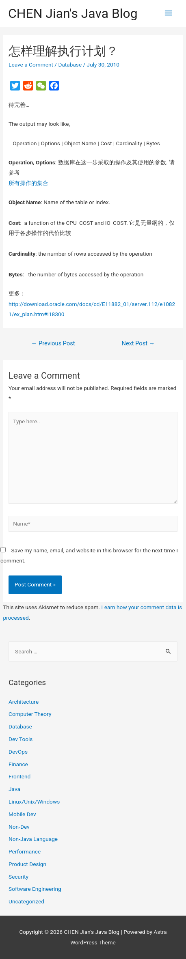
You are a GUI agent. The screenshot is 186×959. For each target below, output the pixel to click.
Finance (18, 764)
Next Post (138, 343)
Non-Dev (19, 826)
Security (18, 876)
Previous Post (53, 343)
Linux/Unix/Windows (34, 801)
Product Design (27, 864)
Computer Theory (30, 714)
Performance (25, 851)
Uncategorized (26, 901)
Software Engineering (35, 889)
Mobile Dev (22, 814)
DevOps (18, 751)
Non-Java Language (33, 839)
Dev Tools (20, 739)
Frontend (19, 776)
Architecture (24, 701)
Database (70, 64)
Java (14, 789)
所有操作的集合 (28, 183)
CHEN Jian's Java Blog (73, 13)
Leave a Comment (31, 64)
